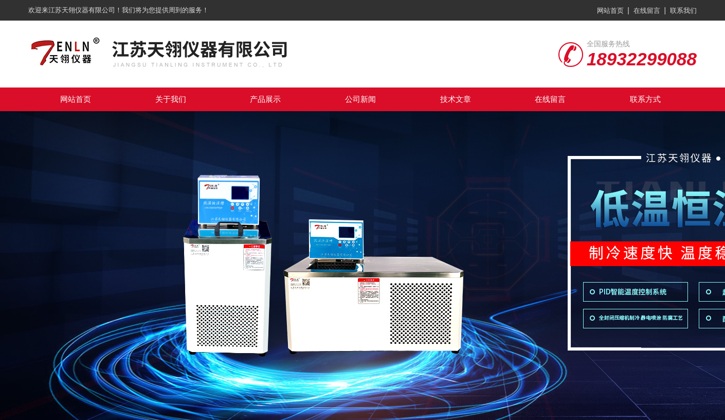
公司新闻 (360, 99)
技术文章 (455, 99)
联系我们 (683, 10)
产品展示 (265, 99)
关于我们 (170, 99)
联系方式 (645, 99)
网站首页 (610, 10)
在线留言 (646, 10)
